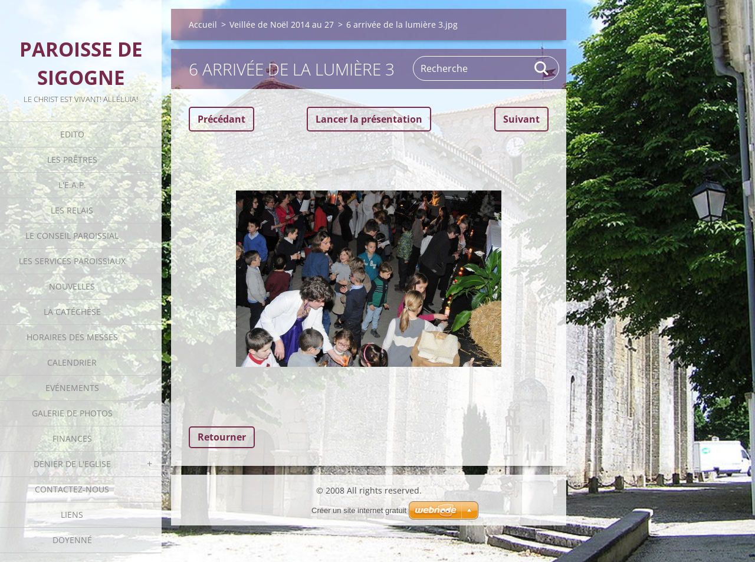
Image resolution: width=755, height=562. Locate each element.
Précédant (221, 119)
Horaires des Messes (72, 337)
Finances (72, 438)
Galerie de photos (72, 413)
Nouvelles (72, 286)
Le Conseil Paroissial (72, 235)
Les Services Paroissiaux (72, 261)
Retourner (222, 436)
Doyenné (72, 539)
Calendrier (72, 362)
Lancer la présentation (369, 119)
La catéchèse (72, 311)
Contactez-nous (72, 489)
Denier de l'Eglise (72, 463)
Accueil (203, 24)
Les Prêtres (72, 159)
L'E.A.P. (72, 184)
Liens (72, 514)
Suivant (521, 119)
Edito (72, 134)
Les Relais (72, 210)
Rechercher (542, 68)
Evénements (72, 387)
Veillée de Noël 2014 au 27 (281, 24)
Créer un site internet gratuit (358, 510)
